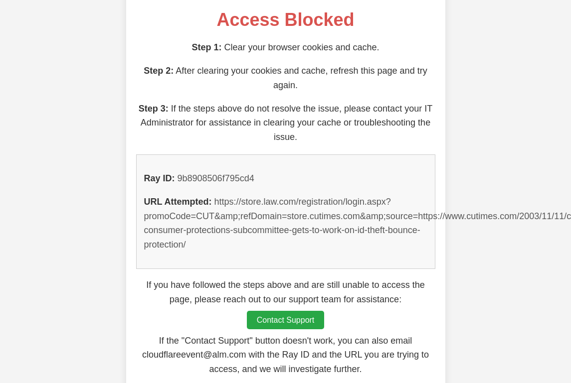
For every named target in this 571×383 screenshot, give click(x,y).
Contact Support (286, 320)
